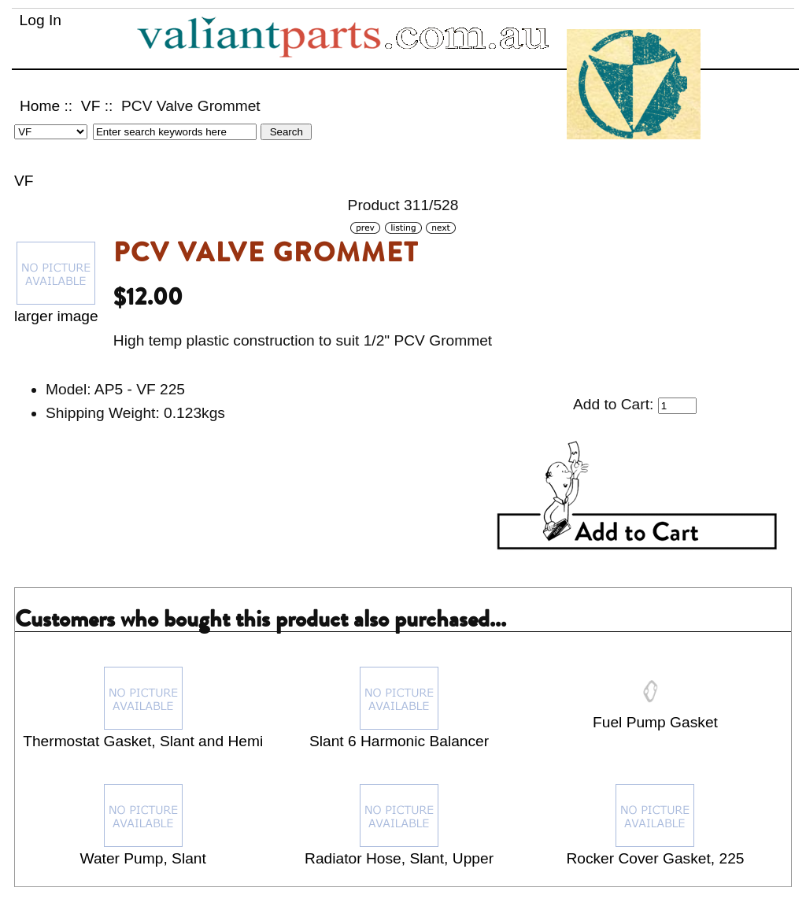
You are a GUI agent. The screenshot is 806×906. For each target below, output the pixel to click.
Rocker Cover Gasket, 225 (655, 858)
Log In (40, 20)
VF (91, 106)
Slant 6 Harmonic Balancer (399, 741)
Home (40, 106)
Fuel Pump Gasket (655, 722)
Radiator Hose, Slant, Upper (399, 858)
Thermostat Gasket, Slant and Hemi (143, 741)
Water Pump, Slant (143, 858)
